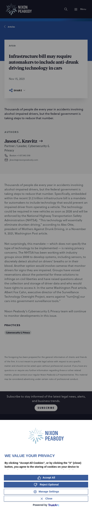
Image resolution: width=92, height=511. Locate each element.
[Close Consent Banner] (46, 498)
